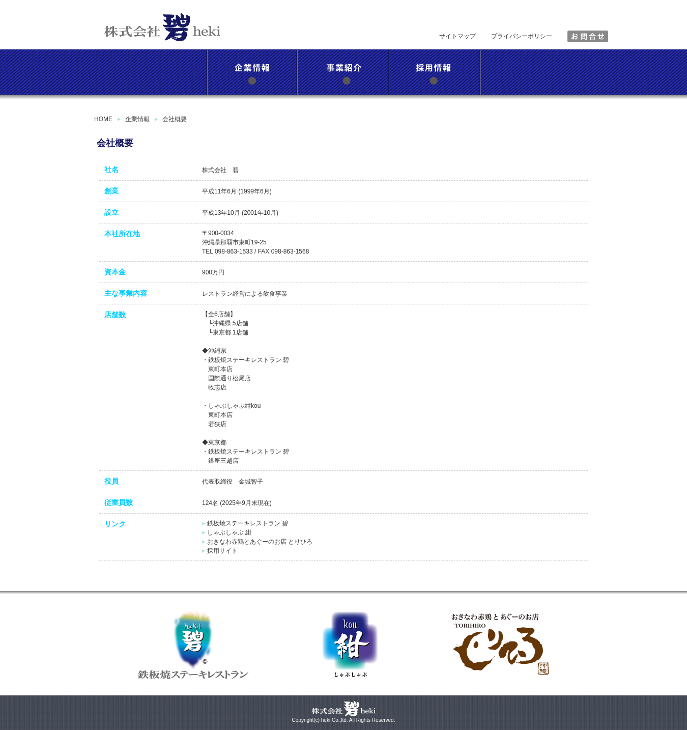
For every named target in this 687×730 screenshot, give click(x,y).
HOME (103, 119)
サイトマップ (457, 36)
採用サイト (222, 550)
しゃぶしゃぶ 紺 (229, 532)
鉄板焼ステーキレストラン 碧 (247, 523)
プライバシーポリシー (521, 36)
